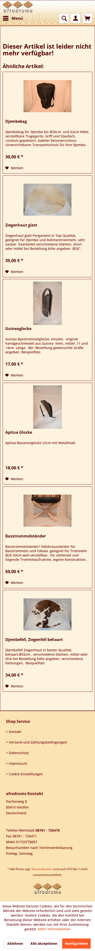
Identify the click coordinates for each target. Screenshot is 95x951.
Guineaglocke (18, 328)
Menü (13, 17)
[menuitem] (12, 18)
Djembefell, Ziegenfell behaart (34, 639)
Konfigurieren (76, 943)
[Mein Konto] (75, 18)
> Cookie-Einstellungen (24, 774)
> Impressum (16, 763)
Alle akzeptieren (43, 943)
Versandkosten (41, 869)
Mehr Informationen (54, 929)
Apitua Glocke (18, 432)
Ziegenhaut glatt (21, 225)
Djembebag (16, 121)
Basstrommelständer (25, 536)
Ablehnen (15, 943)
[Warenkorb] (87, 18)
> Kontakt (13, 731)
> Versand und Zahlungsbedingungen (36, 742)
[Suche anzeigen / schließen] (64, 18)
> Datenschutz (17, 752)
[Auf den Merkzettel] (14, 168)
